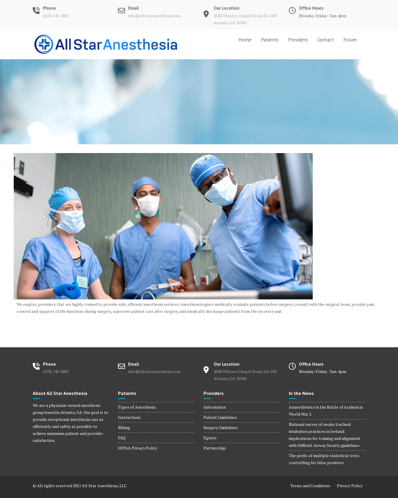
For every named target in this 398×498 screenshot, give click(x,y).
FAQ (122, 437)
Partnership (215, 448)
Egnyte (210, 437)
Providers (298, 40)
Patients (270, 40)
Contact (325, 40)
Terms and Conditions (310, 485)
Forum (350, 40)
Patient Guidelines (220, 417)
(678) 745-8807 (56, 15)
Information (215, 407)
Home (245, 40)
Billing (124, 427)
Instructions (129, 417)
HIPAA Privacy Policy (137, 448)
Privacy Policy (350, 485)
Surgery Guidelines (221, 427)
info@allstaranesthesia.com (154, 15)
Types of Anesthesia (136, 407)
